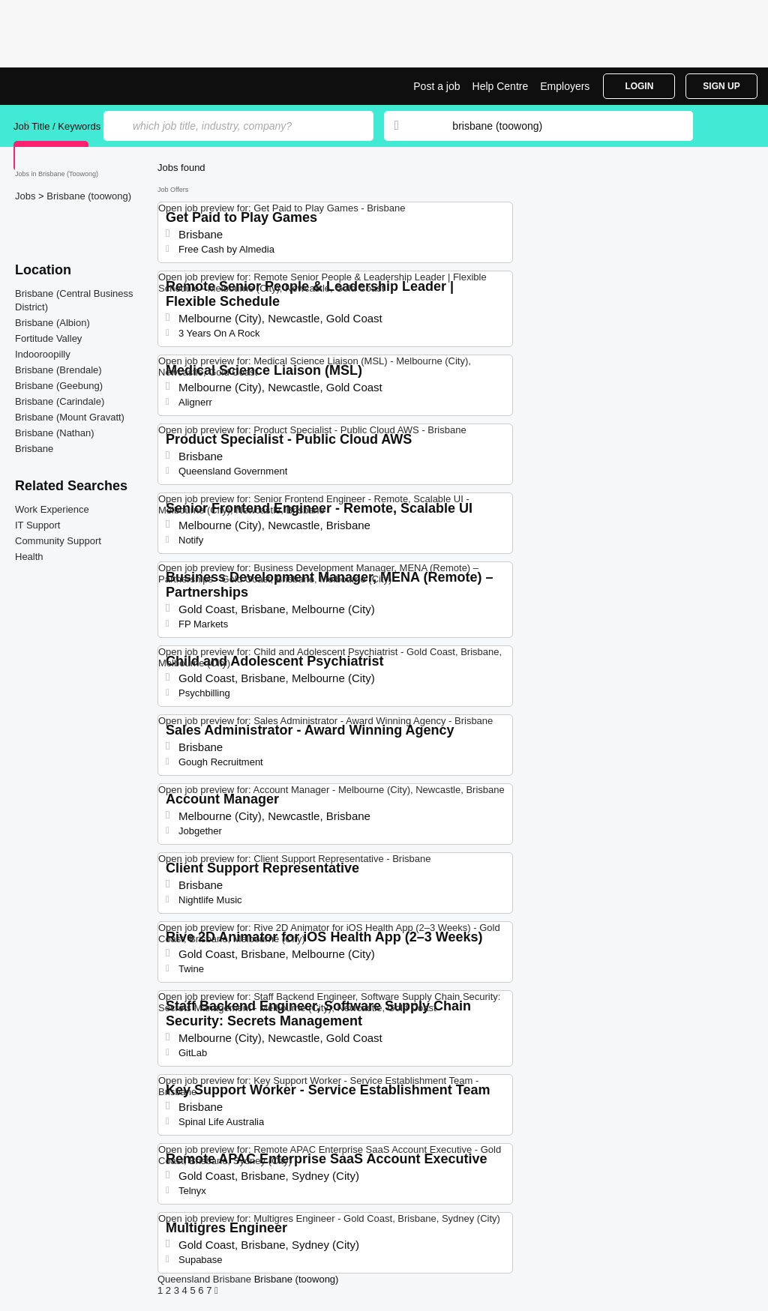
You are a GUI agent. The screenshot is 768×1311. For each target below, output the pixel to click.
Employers (565, 86)
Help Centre (500, 86)
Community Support (58, 540)
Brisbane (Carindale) (59, 401)
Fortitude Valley (48, 338)
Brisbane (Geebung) (59, 385)
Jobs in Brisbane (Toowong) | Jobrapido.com (70, 86)
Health (29, 556)
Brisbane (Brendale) (58, 370)
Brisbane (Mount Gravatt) (69, 417)
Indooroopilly (42, 354)
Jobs (26, 196)
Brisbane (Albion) (52, 322)
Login (639, 86)
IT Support (37, 525)
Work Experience (52, 509)
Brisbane (34, 448)
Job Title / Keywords (57, 126)
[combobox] (558, 126)
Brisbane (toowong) (88, 196)
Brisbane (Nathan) (54, 432)
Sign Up (721, 86)
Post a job (436, 86)
